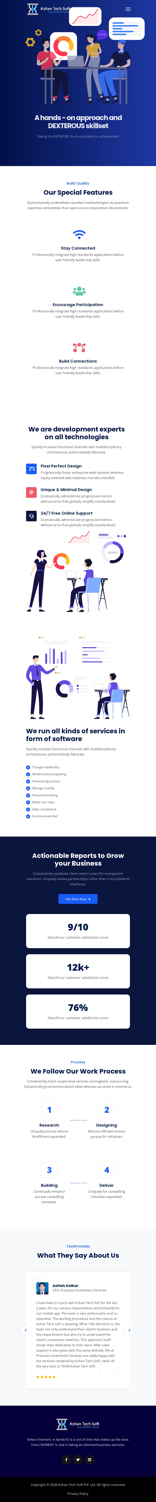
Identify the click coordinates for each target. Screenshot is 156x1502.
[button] (26, 1330)
